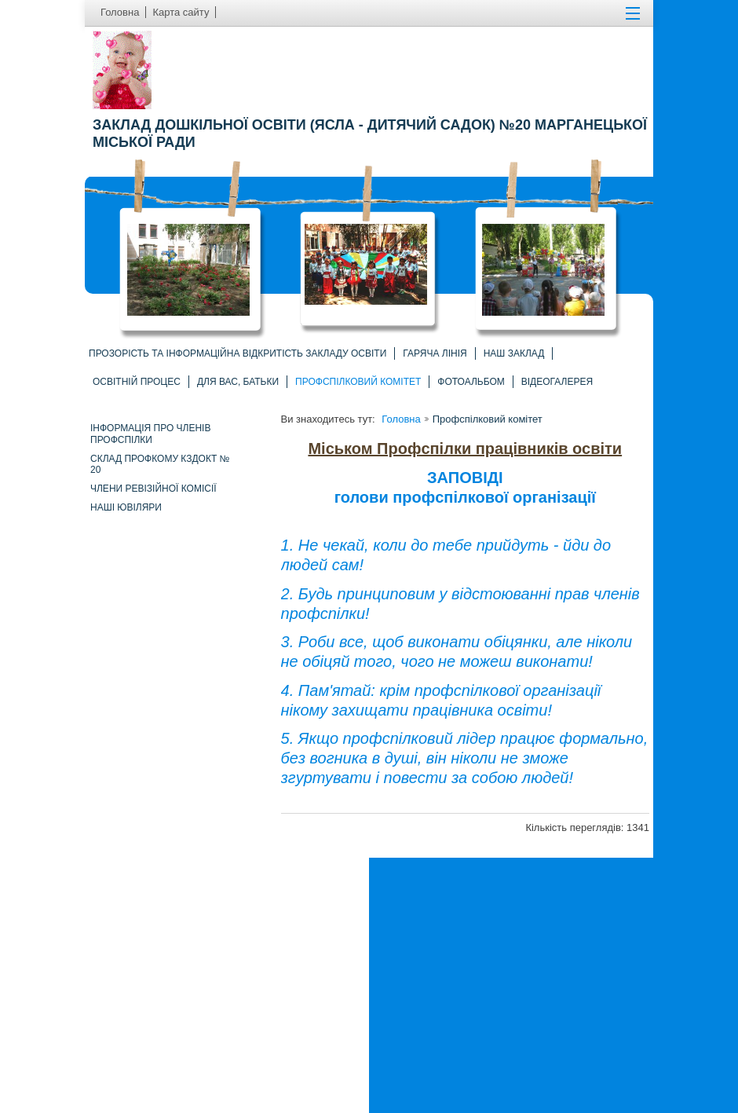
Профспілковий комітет (358, 381)
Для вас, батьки (238, 381)
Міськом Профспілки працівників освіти (465, 448)
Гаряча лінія (434, 353)
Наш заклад (514, 353)
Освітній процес (137, 381)
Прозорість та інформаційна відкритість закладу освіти (237, 353)
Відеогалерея (557, 381)
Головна (401, 419)
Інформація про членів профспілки (150, 434)
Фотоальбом (470, 381)
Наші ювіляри (126, 507)
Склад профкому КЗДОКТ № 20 (159, 464)
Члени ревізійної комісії (153, 488)
